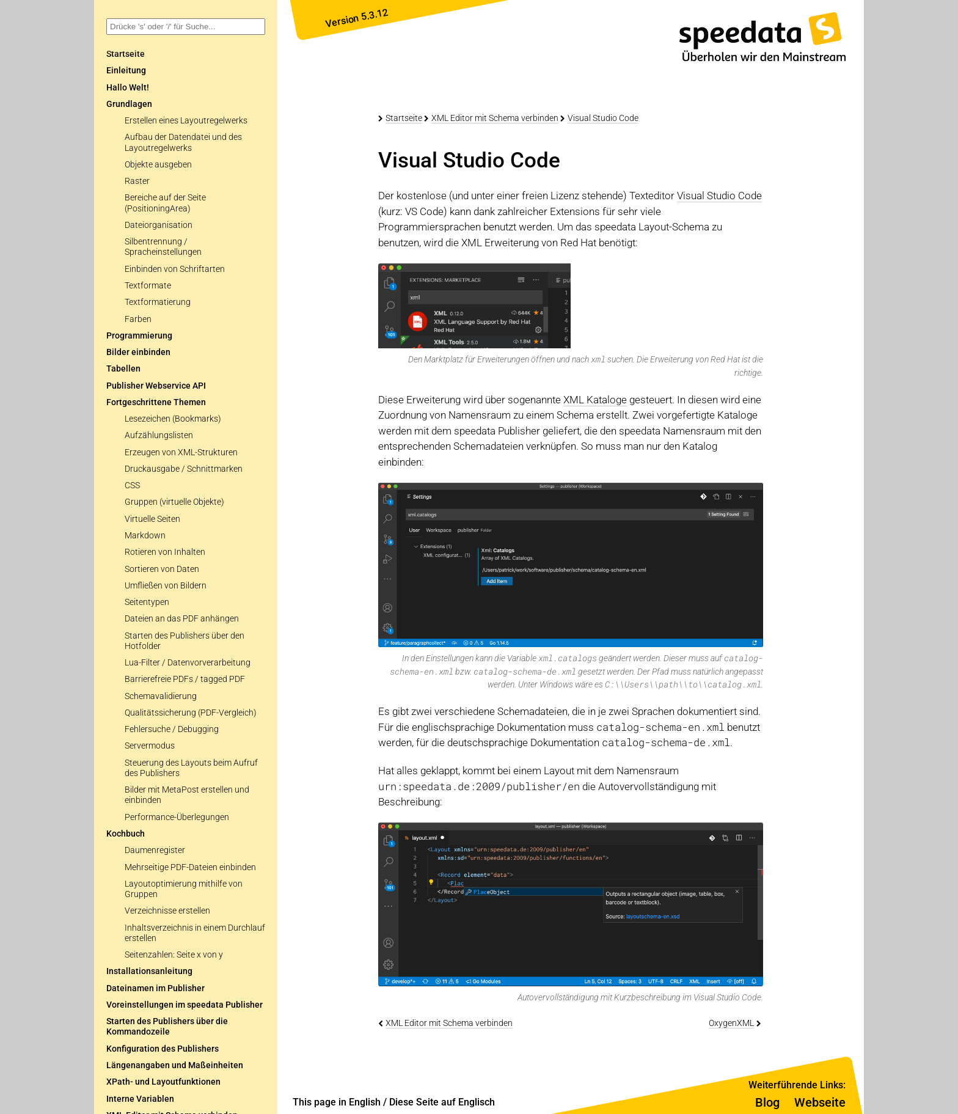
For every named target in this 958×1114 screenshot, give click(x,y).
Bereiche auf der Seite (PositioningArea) (165, 202)
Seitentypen (147, 602)
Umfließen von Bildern (166, 586)
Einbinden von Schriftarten (175, 269)
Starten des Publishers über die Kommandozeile (167, 1026)
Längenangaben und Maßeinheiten (174, 1065)
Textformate (148, 285)
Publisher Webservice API (156, 386)
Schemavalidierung (161, 696)
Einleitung (126, 70)
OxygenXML (731, 1023)
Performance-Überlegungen (177, 817)
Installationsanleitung (149, 971)
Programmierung (139, 336)
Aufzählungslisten (159, 435)
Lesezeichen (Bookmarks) (173, 419)
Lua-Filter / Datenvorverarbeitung (187, 663)
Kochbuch (125, 834)
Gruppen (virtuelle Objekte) (174, 502)
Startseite (404, 118)
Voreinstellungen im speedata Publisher (184, 1005)
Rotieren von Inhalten (165, 552)
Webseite (820, 1102)
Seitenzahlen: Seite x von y (174, 955)
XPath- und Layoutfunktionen (163, 1082)
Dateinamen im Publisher (155, 988)
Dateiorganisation (158, 225)
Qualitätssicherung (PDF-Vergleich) (191, 713)
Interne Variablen (140, 1099)
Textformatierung (158, 302)
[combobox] (185, 26)
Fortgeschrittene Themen (156, 402)
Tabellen (123, 369)
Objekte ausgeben (158, 164)
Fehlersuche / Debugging (172, 729)
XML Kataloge (595, 400)
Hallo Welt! (127, 87)
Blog (767, 1102)
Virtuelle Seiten (152, 519)
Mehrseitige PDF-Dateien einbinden (190, 867)
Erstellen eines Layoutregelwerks (186, 120)
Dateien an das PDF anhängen (182, 619)
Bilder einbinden (138, 352)
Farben (138, 319)
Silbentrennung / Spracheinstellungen (163, 246)
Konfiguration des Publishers (162, 1049)
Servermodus (150, 746)
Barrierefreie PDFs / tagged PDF (185, 679)
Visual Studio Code (603, 118)
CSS (132, 485)
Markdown (145, 535)
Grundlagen (129, 104)
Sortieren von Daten (162, 569)
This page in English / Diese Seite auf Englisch (394, 1102)
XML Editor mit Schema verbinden (494, 118)
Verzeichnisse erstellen (167, 911)
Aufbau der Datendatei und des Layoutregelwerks (183, 142)
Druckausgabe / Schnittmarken (184, 469)
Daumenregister (155, 850)
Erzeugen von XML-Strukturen (181, 452)
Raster (137, 181)
